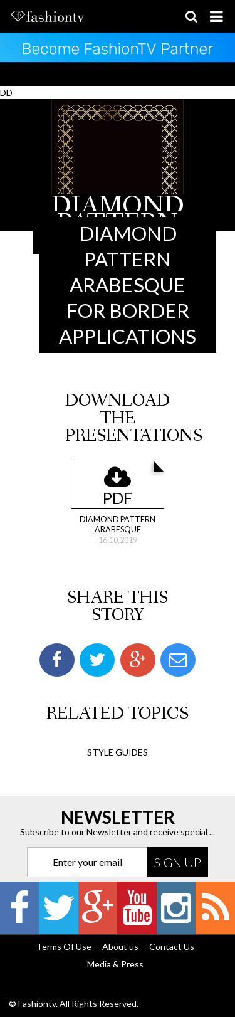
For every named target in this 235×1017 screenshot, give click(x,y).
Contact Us (171, 946)
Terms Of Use (63, 946)
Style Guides (117, 752)
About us (120, 946)
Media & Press (115, 964)
